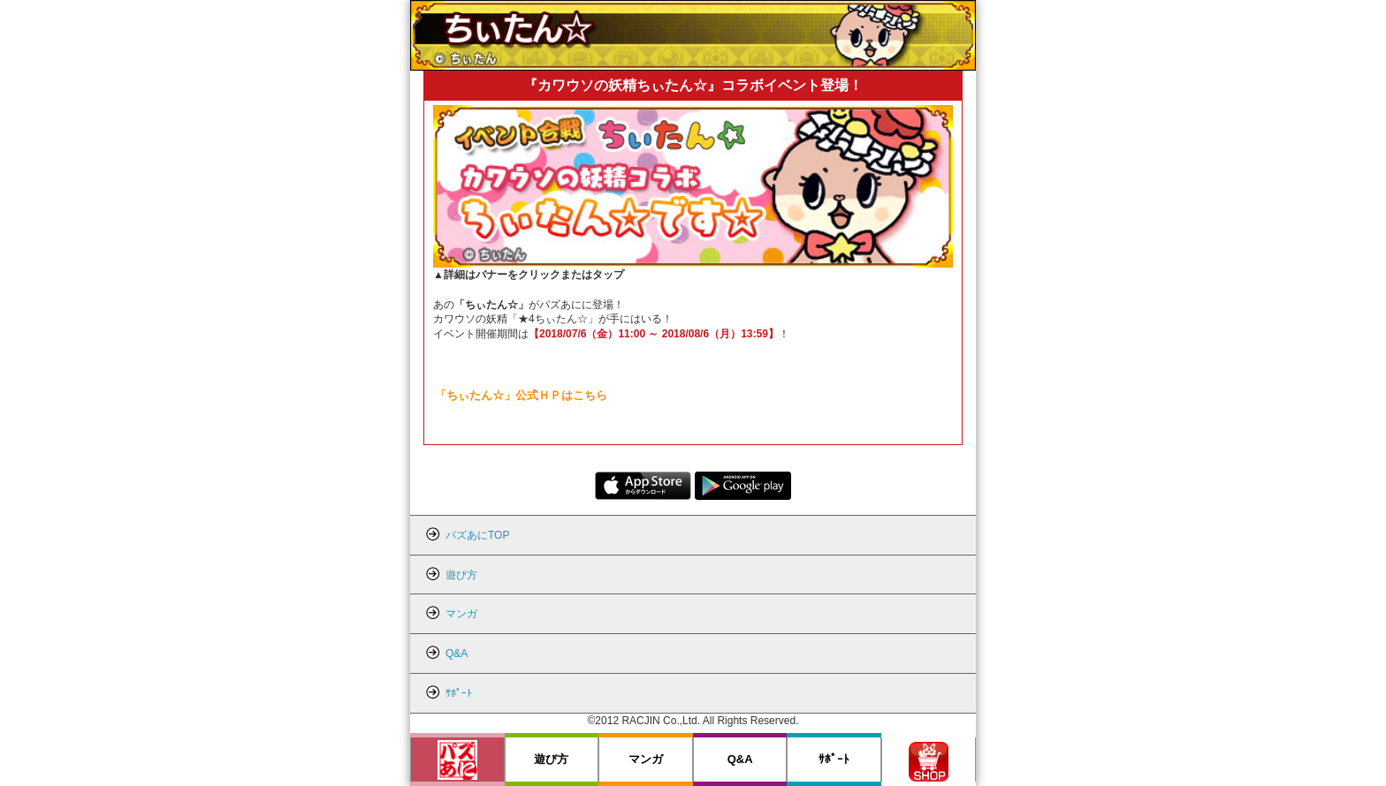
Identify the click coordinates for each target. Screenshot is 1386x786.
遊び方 (551, 759)
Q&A (740, 759)
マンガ (645, 759)
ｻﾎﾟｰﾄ (834, 759)
